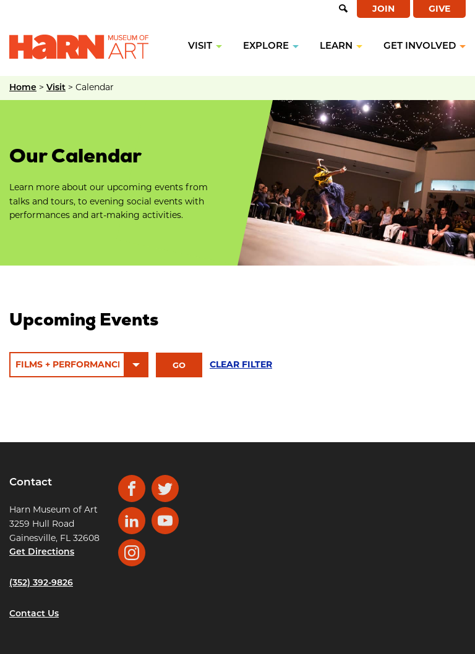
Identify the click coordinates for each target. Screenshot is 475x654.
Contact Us (34, 614)
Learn (336, 46)
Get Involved (419, 46)
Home (22, 88)
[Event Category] (78, 364)
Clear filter (241, 364)
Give (439, 8)
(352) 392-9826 (41, 583)
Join (383, 8)
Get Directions (41, 552)
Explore (266, 46)
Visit (200, 46)
